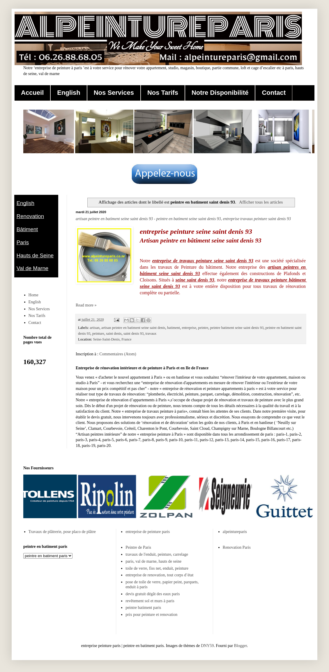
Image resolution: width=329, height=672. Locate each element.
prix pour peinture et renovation (151, 614)
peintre (203, 328)
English (68, 92)
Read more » (86, 305)
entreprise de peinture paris (147, 532)
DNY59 (207, 646)
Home (33, 295)
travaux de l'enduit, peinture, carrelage (156, 554)
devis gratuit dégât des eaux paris (152, 594)
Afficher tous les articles (261, 201)
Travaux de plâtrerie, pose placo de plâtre (62, 532)
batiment (173, 328)
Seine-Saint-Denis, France (112, 339)
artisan (95, 328)
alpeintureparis (235, 532)
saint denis (114, 333)
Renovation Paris (237, 547)
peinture (98, 333)
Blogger (240, 646)
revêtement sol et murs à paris (149, 601)
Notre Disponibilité (220, 92)
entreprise (189, 328)
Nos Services (114, 92)
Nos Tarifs (162, 92)
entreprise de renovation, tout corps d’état (159, 575)
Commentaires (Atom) (117, 354)
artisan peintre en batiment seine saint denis (133, 328)
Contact (274, 92)
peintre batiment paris (143, 607)
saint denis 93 (133, 333)
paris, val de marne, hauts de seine (153, 561)
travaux (151, 333)
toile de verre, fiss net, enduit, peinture (156, 568)
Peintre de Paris (138, 547)
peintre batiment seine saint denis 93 (237, 328)
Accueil (32, 92)
